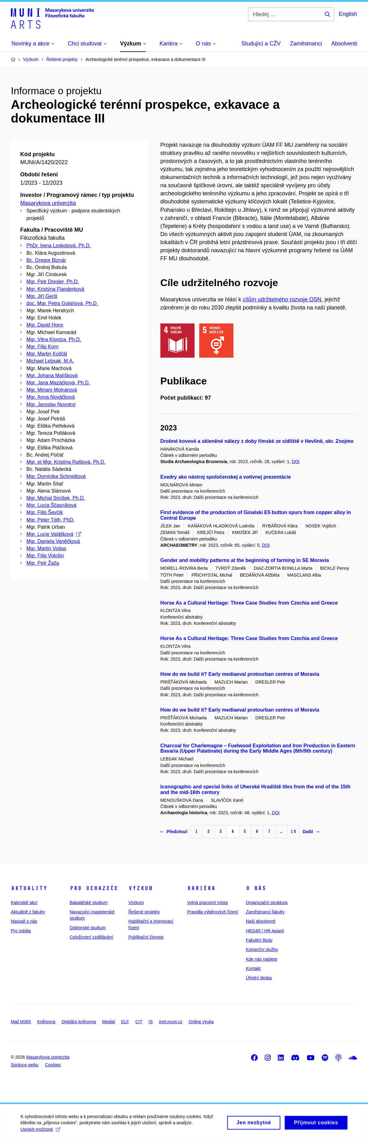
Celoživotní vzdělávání (91, 937)
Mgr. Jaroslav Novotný (51, 404)
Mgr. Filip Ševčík (44, 512)
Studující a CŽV (261, 43)
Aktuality (29, 888)
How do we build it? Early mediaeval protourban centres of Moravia (239, 674)
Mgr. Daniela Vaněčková (53, 541)
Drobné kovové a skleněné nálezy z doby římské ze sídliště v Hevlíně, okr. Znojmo (257, 441)
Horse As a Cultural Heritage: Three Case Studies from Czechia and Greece (249, 603)
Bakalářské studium (89, 902)
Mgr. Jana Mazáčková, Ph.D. (58, 382)
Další (311, 831)
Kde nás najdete (261, 959)
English (348, 14)
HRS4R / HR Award (265, 930)
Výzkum (140, 888)
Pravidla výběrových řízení (212, 911)
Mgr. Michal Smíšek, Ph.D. (55, 498)
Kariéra (201, 888)
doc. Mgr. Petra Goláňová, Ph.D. (62, 303)
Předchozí (173, 831)
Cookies (53, 1064)
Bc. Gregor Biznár (46, 260)
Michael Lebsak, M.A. (50, 361)
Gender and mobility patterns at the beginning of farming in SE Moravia (244, 560)
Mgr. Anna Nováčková (50, 397)
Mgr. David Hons (44, 324)
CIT (138, 1021)
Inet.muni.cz (170, 1021)
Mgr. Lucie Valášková (53, 534)
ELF (125, 1021)
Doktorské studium (88, 927)
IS (151, 1021)
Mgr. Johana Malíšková (52, 375)
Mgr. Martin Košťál (46, 353)
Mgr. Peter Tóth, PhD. (50, 519)
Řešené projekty (144, 911)
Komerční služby (262, 949)
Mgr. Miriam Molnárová (51, 389)
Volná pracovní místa (207, 902)
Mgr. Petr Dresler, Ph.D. (52, 281)
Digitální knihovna (79, 1021)
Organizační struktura (267, 902)
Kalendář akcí (24, 902)
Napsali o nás (24, 921)
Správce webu (25, 1064)
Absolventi (344, 43)
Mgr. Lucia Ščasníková (51, 505)
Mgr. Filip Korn (42, 346)
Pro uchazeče (94, 888)
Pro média (21, 930)
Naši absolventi (260, 921)
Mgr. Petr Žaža (42, 563)
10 (293, 831)
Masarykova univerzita (48, 203)
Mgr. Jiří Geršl (42, 296)
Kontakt (253, 968)
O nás (256, 888)
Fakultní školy (259, 940)
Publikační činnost (145, 937)
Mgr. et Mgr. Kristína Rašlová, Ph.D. (65, 462)
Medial (108, 1021)
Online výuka (201, 1021)
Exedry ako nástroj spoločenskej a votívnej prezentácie (225, 477)
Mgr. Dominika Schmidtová (55, 476)
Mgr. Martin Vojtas (46, 548)
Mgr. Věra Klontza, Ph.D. (53, 339)
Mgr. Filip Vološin (45, 555)
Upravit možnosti (41, 1132)
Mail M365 (21, 1021)
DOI (296, 461)
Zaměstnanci (306, 43)
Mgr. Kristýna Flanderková (55, 289)
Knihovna (46, 1021)
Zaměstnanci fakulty (265, 911)
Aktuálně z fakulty (28, 911)
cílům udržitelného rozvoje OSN (282, 299)
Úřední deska (259, 977)
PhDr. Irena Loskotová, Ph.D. (58, 245)
